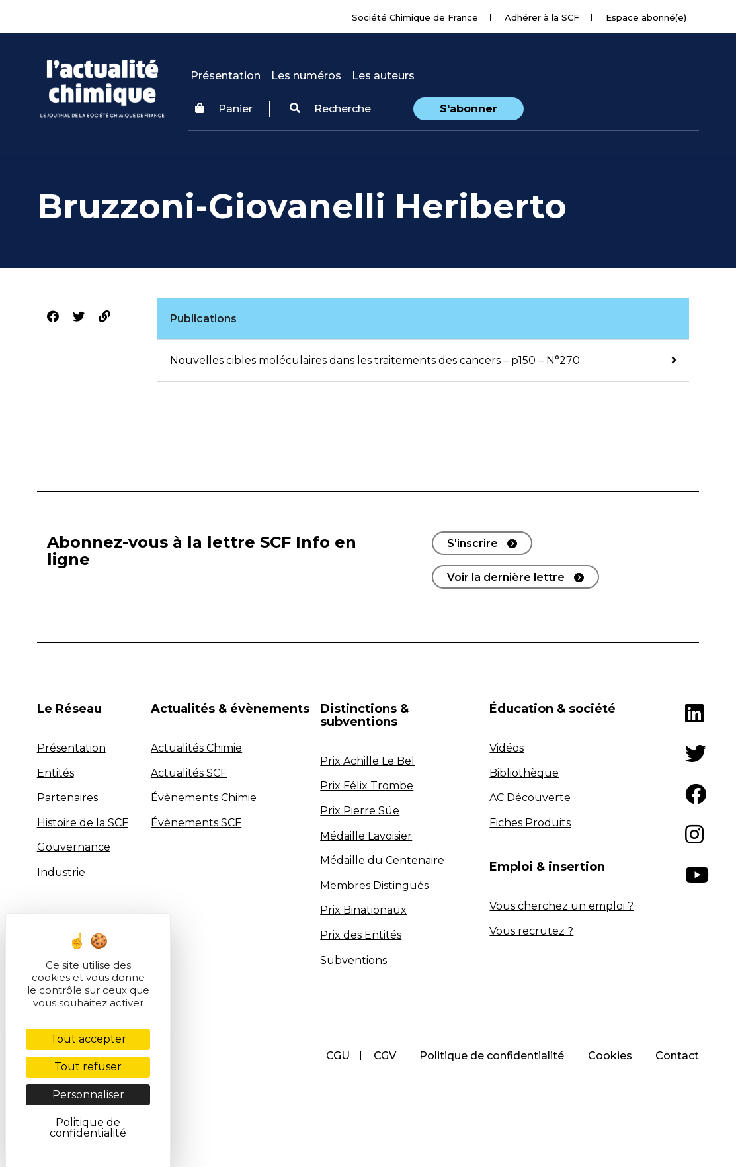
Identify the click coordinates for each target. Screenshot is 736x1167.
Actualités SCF (189, 773)
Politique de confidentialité (491, 1055)
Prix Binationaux (363, 910)
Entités (55, 773)
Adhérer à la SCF (542, 17)
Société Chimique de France (415, 17)
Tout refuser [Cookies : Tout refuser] (88, 1066)
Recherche (330, 109)
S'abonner (468, 109)
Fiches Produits (530, 822)
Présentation (225, 75)
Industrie (61, 872)
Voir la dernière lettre (506, 577)
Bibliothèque (524, 773)
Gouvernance (73, 847)
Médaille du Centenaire (382, 860)
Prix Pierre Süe (359, 810)
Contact (677, 1055)
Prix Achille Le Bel (367, 761)
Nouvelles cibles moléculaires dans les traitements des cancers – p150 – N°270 (375, 360)
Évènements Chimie (204, 797)
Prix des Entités (360, 935)
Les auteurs (383, 75)
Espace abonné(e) (646, 17)
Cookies (609, 1055)
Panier (224, 109)
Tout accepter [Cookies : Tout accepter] (88, 1039)
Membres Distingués (374, 885)
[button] (330, 109)
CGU (336, 1055)
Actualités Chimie (196, 748)
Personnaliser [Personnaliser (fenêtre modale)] (88, 1094)
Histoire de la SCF (82, 822)
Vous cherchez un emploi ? (561, 906)
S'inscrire (472, 543)
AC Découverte (530, 797)
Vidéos (506, 748)
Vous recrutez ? (531, 931)
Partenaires (67, 797)
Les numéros (306, 75)
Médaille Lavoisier (366, 836)
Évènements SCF (196, 822)
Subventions (353, 960)
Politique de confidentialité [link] (88, 1127)
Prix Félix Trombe (366, 785)
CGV (383, 1055)
